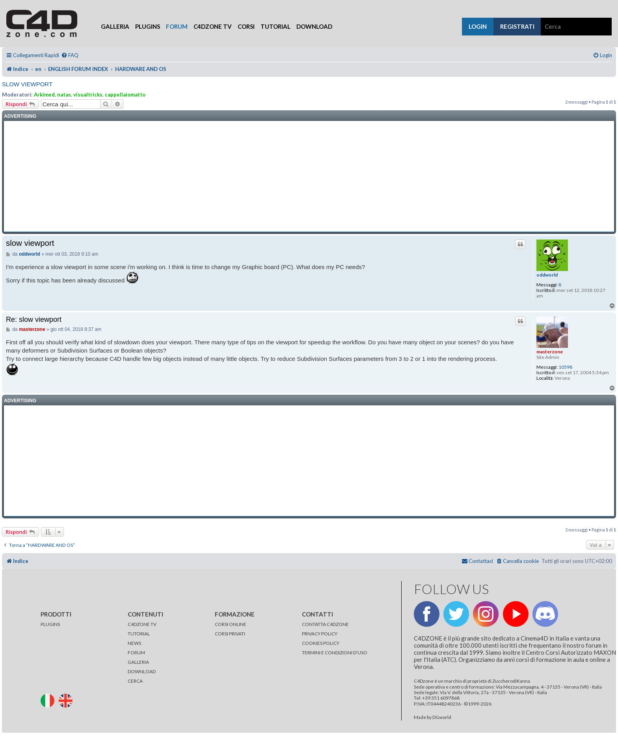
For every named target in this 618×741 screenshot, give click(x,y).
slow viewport (27, 84)
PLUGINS (50, 624)
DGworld (441, 717)
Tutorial (275, 26)
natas (64, 94)
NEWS (134, 643)
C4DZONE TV (142, 624)
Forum (177, 26)
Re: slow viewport (33, 319)
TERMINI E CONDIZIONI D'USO (334, 653)
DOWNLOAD (142, 671)
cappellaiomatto (125, 94)
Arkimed (44, 94)
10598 (565, 367)
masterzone (549, 352)
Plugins (147, 26)
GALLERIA (138, 662)
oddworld (547, 275)
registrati (517, 26)
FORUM (136, 653)
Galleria (115, 26)
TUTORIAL (139, 634)
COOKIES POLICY (320, 643)
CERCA (135, 681)
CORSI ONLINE (230, 624)
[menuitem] (69, 55)
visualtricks (87, 94)
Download (314, 26)
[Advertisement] (309, 176)
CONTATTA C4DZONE (325, 624)
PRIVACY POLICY (319, 634)
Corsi (246, 26)
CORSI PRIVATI (230, 634)
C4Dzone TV (213, 26)
